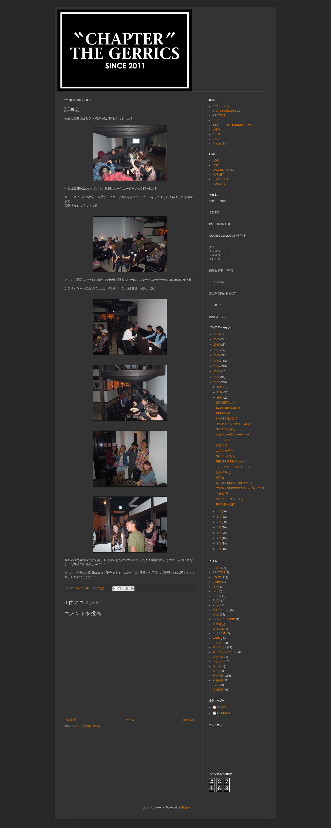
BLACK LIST (220, 179)
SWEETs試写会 (225, 429)
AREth (217, 134)
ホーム (130, 719)
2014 (217, 366)
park (215, 591)
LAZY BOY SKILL (223, 169)
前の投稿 (188, 719)
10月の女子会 (224, 450)
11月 (220, 392)
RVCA (216, 120)
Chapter (218, 577)
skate (216, 614)
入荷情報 (218, 689)
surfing (217, 624)
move (216, 586)
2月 (219, 548)
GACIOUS (219, 139)
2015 (217, 361)
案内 (215, 670)
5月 (219, 532)
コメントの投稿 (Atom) (85, 726)
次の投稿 (71, 719)
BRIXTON (219, 115)
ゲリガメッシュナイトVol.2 (233, 423)
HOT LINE (219, 183)
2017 (217, 350)
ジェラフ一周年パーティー (232, 434)
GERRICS (223, 713)
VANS (216, 129)
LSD (215, 165)
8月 (219, 516)
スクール (218, 656)
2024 (217, 334)
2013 (217, 371)
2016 (217, 355)
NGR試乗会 (223, 413)
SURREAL (219, 633)
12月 (220, 386)
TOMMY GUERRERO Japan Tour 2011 (240, 488)
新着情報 (221, 445)
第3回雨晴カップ (226, 402)
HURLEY (218, 174)
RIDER (217, 596)
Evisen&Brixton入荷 (228, 407)
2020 (217, 339)
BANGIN (218, 568)
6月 (219, 527)
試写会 (220, 477)
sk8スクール (220, 610)
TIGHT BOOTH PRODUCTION (232, 125)
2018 (217, 344)
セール (217, 666)
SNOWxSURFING (224, 619)
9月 (219, 511)
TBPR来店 (222, 440)
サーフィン (219, 647)
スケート (218, 661)
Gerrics (217, 582)
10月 (220, 397)
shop (216, 605)
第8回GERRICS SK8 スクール (235, 483)
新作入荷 (218, 675)
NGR (216, 160)
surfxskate (219, 628)
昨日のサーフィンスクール (232, 499)
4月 (219, 538)
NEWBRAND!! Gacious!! (231, 461)
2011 (217, 382)
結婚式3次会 (223, 472)
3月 (219, 543)
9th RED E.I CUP (226, 418)
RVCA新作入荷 (225, 504)
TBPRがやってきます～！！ (233, 466)
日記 (215, 684)
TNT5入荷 (222, 493)
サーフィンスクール (225, 652)
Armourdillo (220, 143)
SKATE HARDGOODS (226, 110)
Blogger (186, 807)
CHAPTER (223, 707)
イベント (218, 642)
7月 (219, 522)
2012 (217, 377)
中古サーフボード (224, 106)
